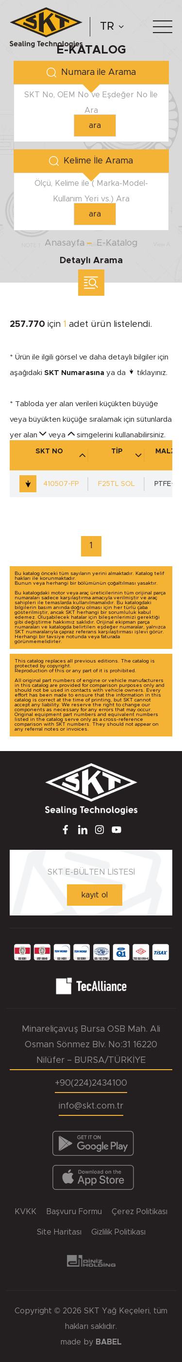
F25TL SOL (116, 484)
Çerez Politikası (139, 1212)
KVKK (25, 1212)
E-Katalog (117, 243)
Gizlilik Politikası (118, 1232)
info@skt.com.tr (91, 1106)
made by (91, 1342)
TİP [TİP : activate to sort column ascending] (126, 453)
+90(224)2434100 (91, 1083)
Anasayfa (64, 243)
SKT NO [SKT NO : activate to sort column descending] (60, 453)
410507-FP (49, 483)
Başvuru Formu (74, 1212)
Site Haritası (59, 1232)
